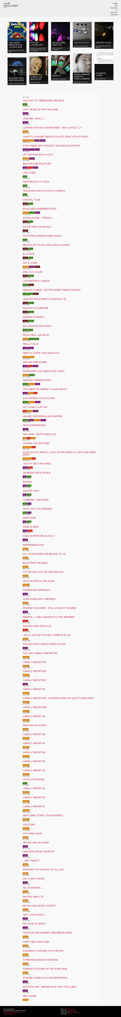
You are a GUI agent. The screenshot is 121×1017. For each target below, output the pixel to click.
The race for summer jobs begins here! (47, 933)
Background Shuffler (37, 164)
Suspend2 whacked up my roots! (43, 951)
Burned (27, 482)
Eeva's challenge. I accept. (39, 906)
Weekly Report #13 (34, 671)
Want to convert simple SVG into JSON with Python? (55, 137)
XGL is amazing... (32, 888)
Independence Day (34, 545)
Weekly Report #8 (34, 734)
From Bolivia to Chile (36, 182)
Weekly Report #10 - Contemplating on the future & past (58, 698)
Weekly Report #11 (34, 689)
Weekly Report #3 (34, 788)
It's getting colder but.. (37, 227)
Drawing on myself (35, 725)
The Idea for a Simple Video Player (44, 644)
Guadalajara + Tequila (37, 218)
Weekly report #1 (34, 806)
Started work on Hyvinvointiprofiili (45, 978)
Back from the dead (35, 563)
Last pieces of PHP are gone (40, 109)
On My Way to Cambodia (37, 509)
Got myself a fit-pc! (35, 407)
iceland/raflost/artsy (37, 326)
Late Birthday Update (36, 281)
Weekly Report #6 (34, 752)
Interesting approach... (37, 590)
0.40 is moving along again (38, 581)
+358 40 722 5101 (8, 1014)
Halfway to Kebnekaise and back (43, 100)
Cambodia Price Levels (37, 473)
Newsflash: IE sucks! (36, 842)
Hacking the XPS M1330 (36, 443)
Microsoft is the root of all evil (43, 869)
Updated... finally (33, 118)
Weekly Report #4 (34, 770)
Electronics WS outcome (39, 398)
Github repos (71, 1009)
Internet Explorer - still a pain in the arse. (49, 608)
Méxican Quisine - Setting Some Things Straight (52, 290)
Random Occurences (35, 308)
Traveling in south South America (44, 191)
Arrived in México (33, 317)
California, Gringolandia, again (42, 236)
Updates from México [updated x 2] (44, 299)
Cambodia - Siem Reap (35, 500)
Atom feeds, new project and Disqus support (51, 146)
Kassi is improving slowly (39, 536)
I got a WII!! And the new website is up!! (46, 635)
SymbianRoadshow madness (40, 960)
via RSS (69, 1014)
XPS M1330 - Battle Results (39, 434)
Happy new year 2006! (36, 942)
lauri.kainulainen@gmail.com (12, 1012)
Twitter (71, 1012)
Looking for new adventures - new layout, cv (52, 128)
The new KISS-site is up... (37, 626)
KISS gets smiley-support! (39, 851)
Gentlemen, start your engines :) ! (43, 815)
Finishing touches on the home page (45, 969)
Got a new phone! (33, 879)
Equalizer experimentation (39, 209)
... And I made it (31, 860)
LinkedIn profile (72, 1011)
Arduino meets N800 (35, 362)
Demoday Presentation (37, 380)
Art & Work (30, 263)
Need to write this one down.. (41, 353)
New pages (29, 996)
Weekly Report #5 (34, 761)
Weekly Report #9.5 (35, 707)
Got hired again (32, 833)
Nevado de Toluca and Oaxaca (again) (46, 245)
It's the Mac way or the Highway (43, 572)
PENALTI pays (30, 344)
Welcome (29, 824)
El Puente (29, 254)
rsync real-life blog (36, 335)
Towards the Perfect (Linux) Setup (45, 389)
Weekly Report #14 (34, 662)
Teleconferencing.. (34, 425)
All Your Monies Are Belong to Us (44, 554)
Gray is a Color (32, 272)
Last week (29, 173)
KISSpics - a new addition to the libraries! (48, 617)
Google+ (78, 1012)
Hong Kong (29, 518)
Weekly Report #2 (34, 797)
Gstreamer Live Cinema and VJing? (44, 371)
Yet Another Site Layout (38, 155)
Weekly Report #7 (34, 743)
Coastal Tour (31, 200)
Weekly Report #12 (34, 680)
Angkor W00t (31, 491)
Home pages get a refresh (39, 599)
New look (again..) (33, 915)
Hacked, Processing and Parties (42, 416)
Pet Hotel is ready (34, 924)
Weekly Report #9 (34, 716)
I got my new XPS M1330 (37, 464)
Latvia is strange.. (34, 779)
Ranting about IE (33, 897)
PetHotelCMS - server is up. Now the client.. (50, 987)
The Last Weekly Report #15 (40, 653)
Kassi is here (30, 527)
